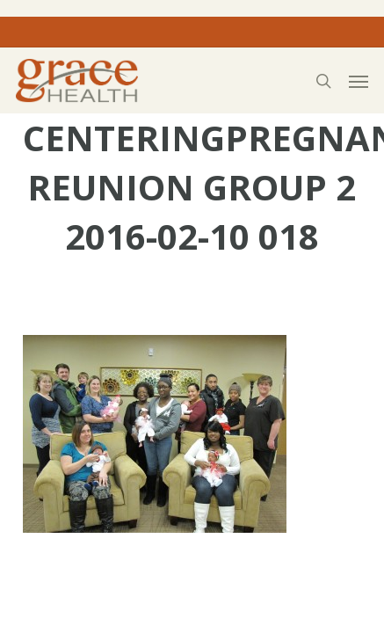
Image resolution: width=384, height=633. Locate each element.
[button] (358, 81)
